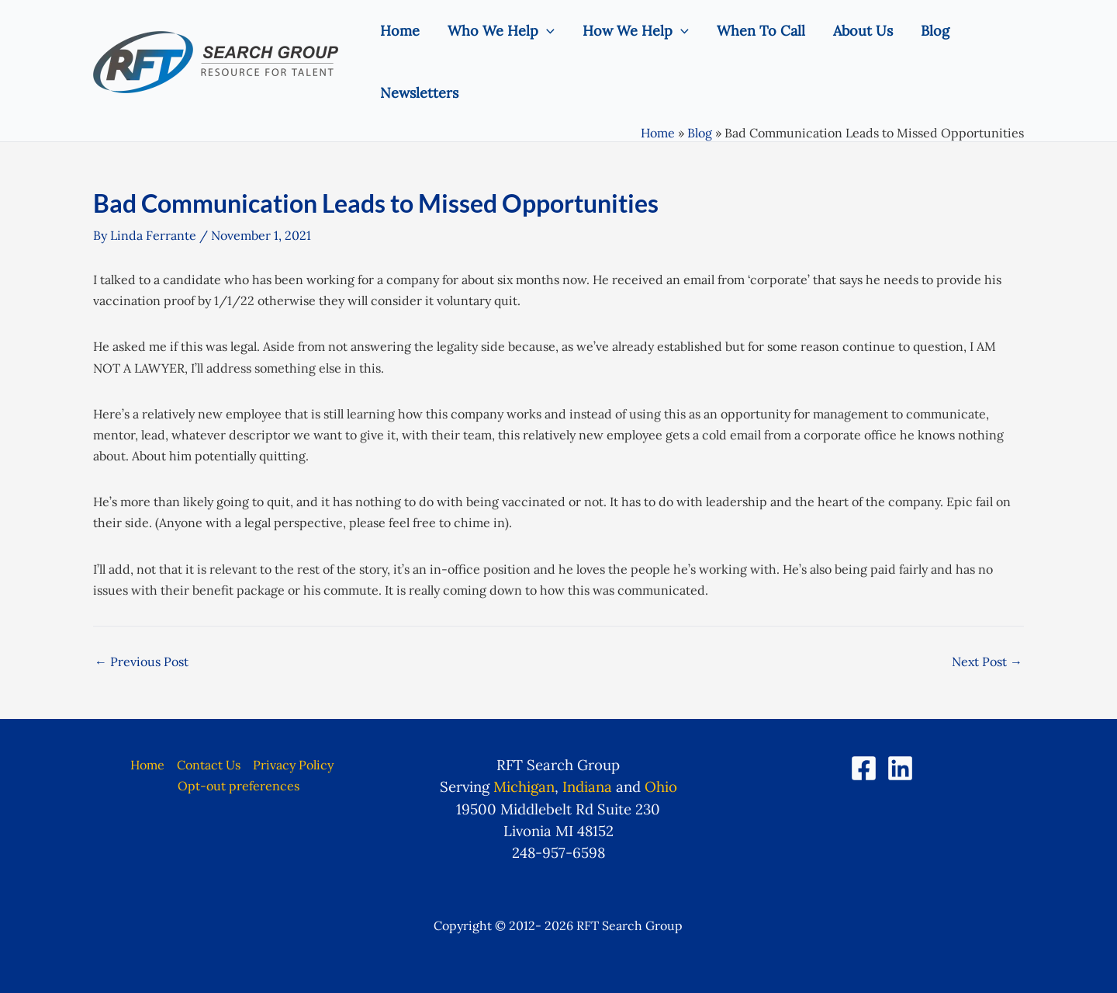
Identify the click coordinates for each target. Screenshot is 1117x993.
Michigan (524, 786)
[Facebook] (863, 768)
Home (400, 31)
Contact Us (208, 765)
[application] (546, 31)
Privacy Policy (293, 765)
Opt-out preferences (238, 785)
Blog (935, 31)
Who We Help (501, 31)
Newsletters (419, 93)
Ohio (661, 786)
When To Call (761, 31)
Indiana (587, 786)
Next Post (987, 661)
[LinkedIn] (900, 768)
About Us (863, 31)
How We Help (636, 31)
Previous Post (141, 661)
